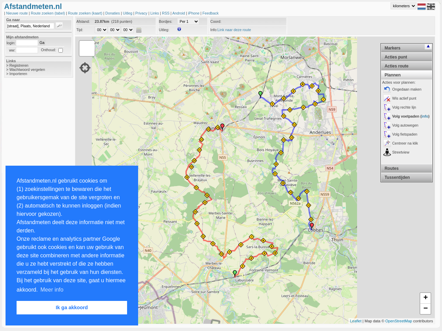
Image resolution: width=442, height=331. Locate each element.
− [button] (425, 309)
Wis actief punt (404, 98)
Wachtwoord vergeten (27, 69)
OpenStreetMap (398, 321)
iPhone (194, 13)
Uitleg (128, 13)
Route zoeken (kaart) (85, 13)
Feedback (210, 13)
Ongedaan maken (407, 89)
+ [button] (425, 298)
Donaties (113, 13)
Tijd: (79, 30)
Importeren (18, 74)
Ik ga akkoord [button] (72, 307)
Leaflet (356, 321)
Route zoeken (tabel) (48, 13)
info (425, 116)
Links (155, 13)
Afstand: (83, 21)
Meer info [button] (52, 290)
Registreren (18, 65)
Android (179, 13)
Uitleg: (164, 30)
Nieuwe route (17, 13)
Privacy (141, 13)
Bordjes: (165, 21)
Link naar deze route (234, 30)
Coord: (215, 21)
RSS (166, 13)
